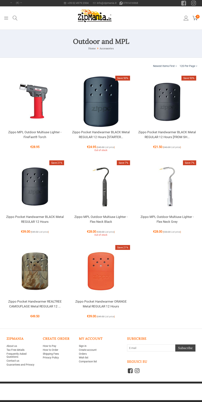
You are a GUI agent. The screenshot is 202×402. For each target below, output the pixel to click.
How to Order (50, 349)
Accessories (107, 48)
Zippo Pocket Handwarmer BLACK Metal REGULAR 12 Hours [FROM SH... (167, 134)
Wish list (83, 357)
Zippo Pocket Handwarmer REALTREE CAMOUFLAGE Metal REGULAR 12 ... (35, 304)
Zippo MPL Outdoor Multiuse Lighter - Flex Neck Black (101, 219)
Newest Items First (165, 65)
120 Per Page (188, 65)
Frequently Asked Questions (17, 355)
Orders (83, 353)
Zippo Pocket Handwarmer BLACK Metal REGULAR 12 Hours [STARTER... (101, 134)
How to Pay (49, 345)
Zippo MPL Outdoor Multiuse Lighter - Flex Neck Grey (167, 219)
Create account (88, 349)
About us (12, 345)
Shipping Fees (51, 353)
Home (92, 48)
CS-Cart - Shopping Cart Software (60, 384)
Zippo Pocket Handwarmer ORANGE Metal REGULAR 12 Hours (101, 304)
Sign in (83, 345)
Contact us (13, 360)
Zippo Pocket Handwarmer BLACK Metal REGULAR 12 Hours (35, 219)
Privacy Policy (51, 357)
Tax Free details (15, 349)
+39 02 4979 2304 (76, 2)
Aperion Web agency (35, 387)
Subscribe (185, 348)
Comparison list (88, 361)
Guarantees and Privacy (20, 364)
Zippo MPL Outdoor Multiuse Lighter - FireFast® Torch (34, 134)
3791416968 (129, 3)
